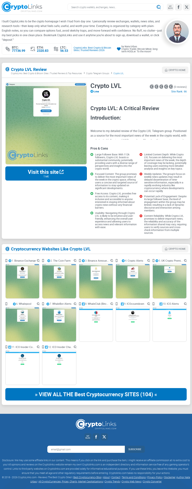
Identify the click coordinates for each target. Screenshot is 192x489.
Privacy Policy (155, 477)
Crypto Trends (112, 481)
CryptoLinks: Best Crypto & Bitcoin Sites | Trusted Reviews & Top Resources (46, 73)
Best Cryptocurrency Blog (87, 477)
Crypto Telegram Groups (97, 73)
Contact (115, 477)
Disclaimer (170, 477)
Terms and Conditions (134, 477)
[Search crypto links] (115, 7)
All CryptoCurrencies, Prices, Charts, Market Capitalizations (70, 481)
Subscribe (134, 449)
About (106, 477)
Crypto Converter (152, 481)
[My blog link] (170, 7)
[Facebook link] (178, 7)
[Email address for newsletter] (86, 449)
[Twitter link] (186, 7)
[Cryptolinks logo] (22, 7)
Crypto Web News (131, 481)
